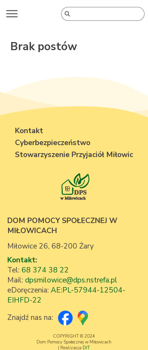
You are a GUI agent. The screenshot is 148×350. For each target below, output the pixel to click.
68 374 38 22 (45, 270)
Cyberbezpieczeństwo (52, 143)
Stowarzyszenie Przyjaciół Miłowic (74, 155)
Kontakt (21, 260)
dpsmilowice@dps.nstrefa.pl (71, 280)
